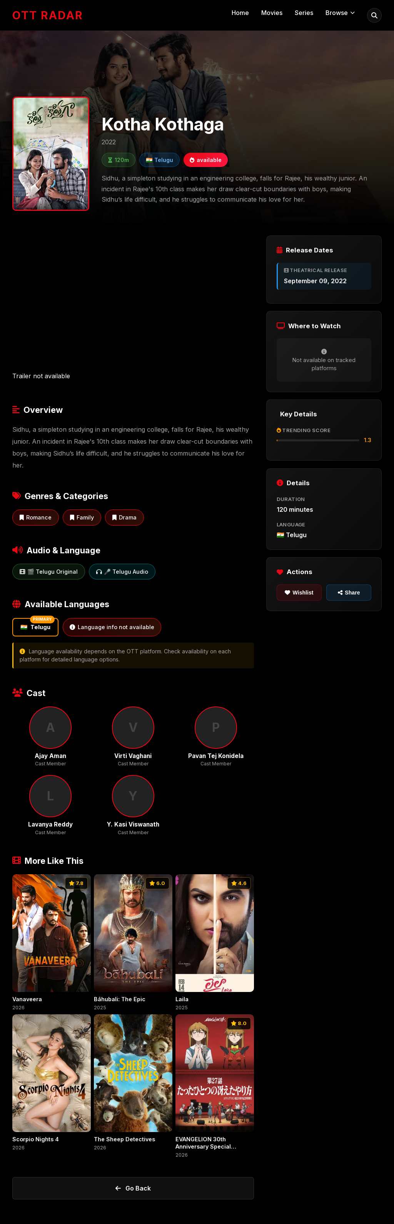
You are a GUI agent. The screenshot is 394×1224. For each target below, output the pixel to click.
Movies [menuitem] (271, 13)
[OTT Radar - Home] (47, 15)
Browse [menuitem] (340, 13)
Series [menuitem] (304, 13)
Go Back (133, 1188)
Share (349, 592)
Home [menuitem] (240, 13)
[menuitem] (374, 15)
